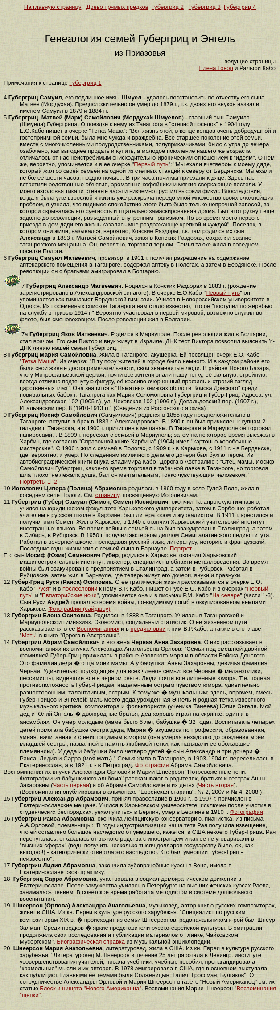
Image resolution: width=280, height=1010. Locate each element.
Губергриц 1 (85, 82)
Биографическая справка (91, 941)
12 (7, 582)
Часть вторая (216, 785)
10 (7, 488)
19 (7, 905)
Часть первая (71, 785)
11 (7, 501)
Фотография (152, 765)
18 (7, 878)
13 (7, 615)
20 (7, 948)
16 (7, 818)
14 (7, 642)
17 (7, 865)
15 (7, 798)
